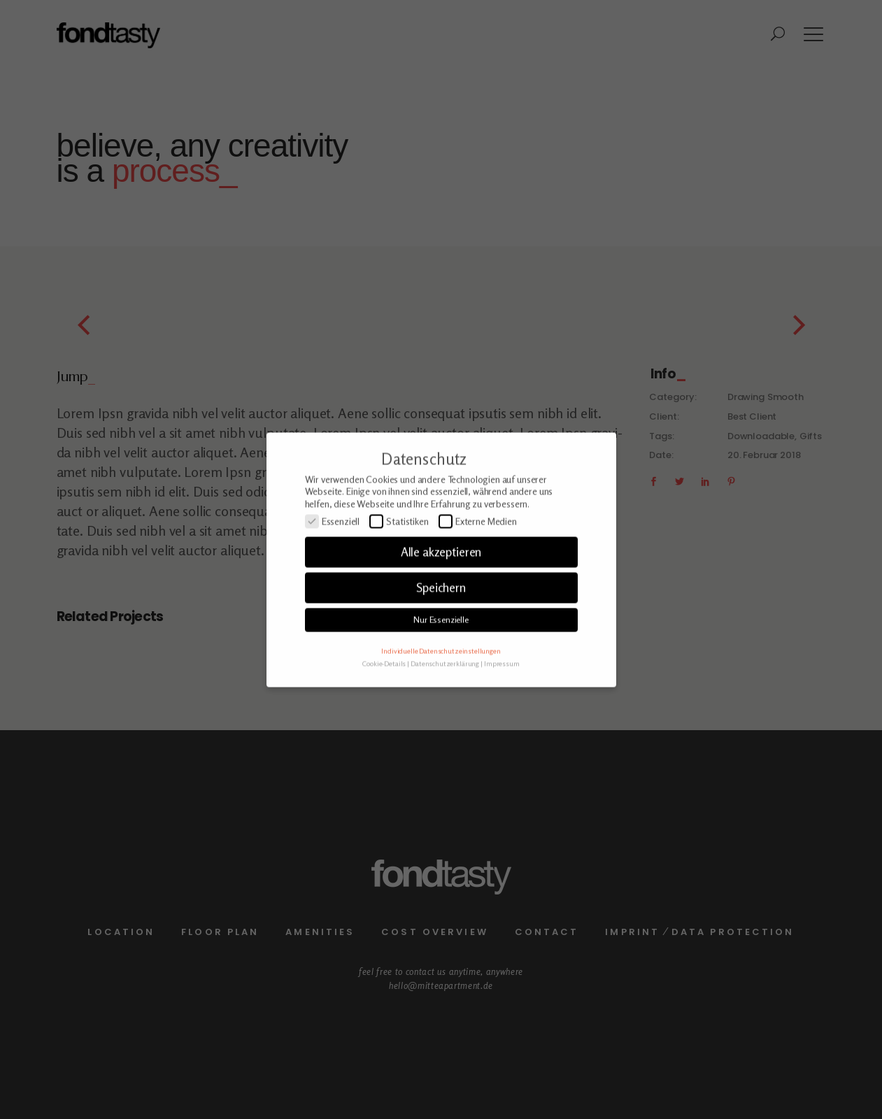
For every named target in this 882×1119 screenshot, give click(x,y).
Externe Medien (478, 543)
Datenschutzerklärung (445, 684)
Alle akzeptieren (441, 573)
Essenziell (332, 543)
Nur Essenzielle (441, 641)
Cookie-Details (384, 684)
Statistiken (399, 543)
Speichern (441, 608)
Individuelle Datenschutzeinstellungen (440, 671)
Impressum (502, 684)
